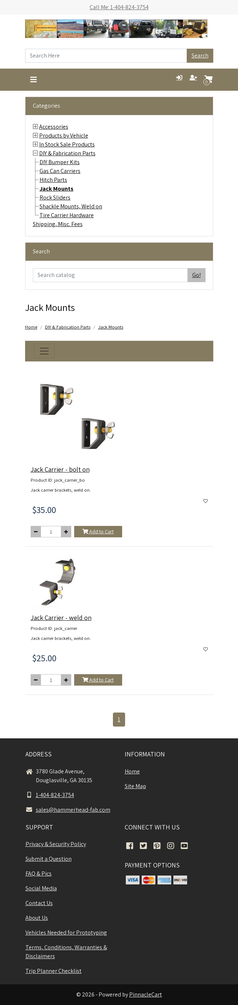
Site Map (135, 786)
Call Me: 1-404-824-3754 (119, 7)
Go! (196, 275)
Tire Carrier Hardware (66, 215)
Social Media (41, 888)
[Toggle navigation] (33, 79)
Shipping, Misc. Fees (58, 224)
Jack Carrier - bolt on (60, 469)
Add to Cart (98, 531)
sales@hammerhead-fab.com (67, 810)
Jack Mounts (56, 189)
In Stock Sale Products (67, 144)
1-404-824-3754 (49, 795)
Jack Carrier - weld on (61, 617)
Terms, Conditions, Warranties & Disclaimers (66, 951)
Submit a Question (48, 859)
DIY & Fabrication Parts (67, 153)
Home (31, 327)
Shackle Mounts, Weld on (70, 206)
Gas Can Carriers (59, 171)
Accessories (53, 127)
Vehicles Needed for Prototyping (66, 932)
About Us (36, 918)
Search (200, 55)
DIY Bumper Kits (59, 162)
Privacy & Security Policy (55, 844)
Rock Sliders (54, 197)
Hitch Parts (53, 180)
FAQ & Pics (38, 873)
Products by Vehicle (63, 135)
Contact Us (39, 903)
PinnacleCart (145, 994)
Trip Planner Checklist (53, 971)
